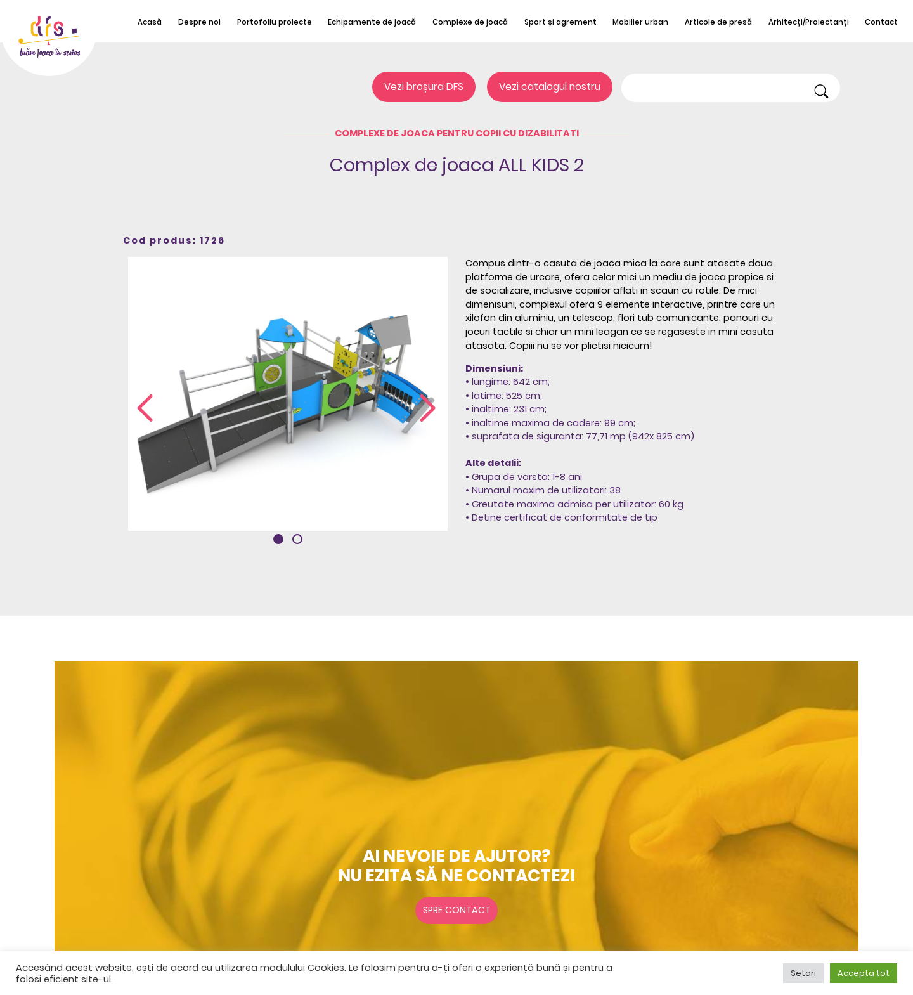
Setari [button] (803, 973)
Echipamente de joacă (372, 22)
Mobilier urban (640, 22)
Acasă (150, 22)
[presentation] (145, 409)
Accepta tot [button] (864, 973)
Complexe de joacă (470, 22)
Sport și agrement (560, 22)
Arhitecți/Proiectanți (808, 22)
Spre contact (457, 910)
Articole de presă (718, 22)
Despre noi (199, 22)
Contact (881, 22)
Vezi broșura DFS (423, 86)
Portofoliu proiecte (274, 22)
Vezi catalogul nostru (549, 86)
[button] (278, 539)
